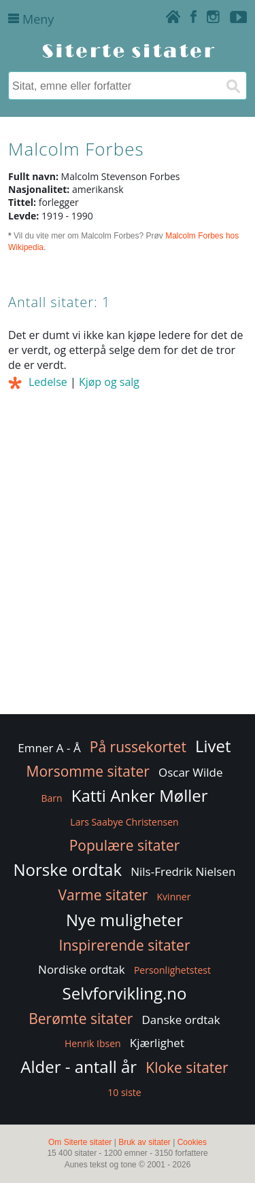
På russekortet (138, 746)
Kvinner (174, 896)
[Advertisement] (127, 578)
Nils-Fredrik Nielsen (183, 871)
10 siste (124, 1092)
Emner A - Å (49, 748)
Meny (31, 19)
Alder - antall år (78, 1066)
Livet (213, 746)
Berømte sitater (81, 1018)
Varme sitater (103, 894)
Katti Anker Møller (139, 795)
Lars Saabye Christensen (124, 821)
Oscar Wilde (190, 772)
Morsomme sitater (88, 771)
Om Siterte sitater (80, 1142)
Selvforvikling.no (125, 993)
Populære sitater (124, 845)
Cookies (192, 1142)
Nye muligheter (124, 919)
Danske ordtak (181, 1019)
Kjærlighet (157, 1042)
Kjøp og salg (109, 381)
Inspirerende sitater (124, 945)
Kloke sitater (187, 1067)
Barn (51, 798)
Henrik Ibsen (93, 1043)
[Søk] (232, 85)
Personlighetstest (172, 970)
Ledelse (48, 381)
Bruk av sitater (144, 1142)
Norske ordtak (68, 869)
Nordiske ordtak (81, 969)
